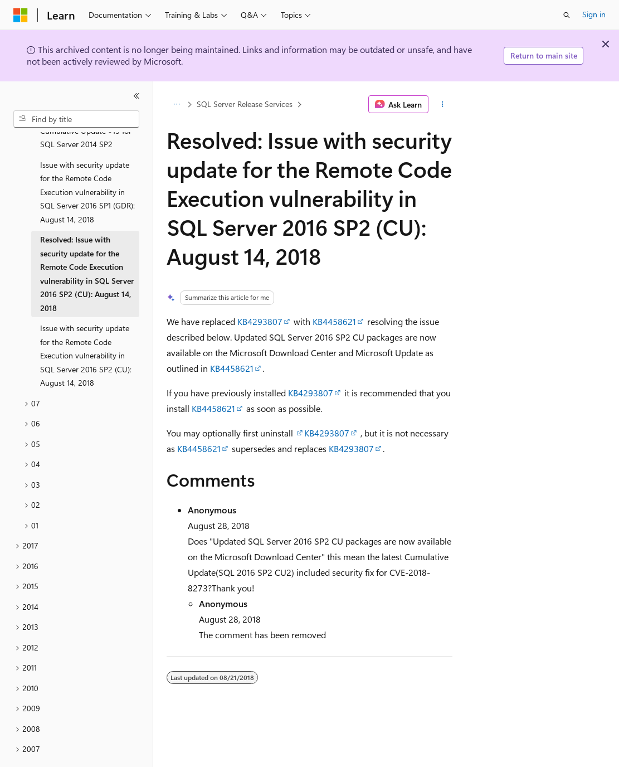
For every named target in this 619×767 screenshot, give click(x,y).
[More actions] (442, 104)
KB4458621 (334, 321)
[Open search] (566, 15)
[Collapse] (136, 96)
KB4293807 (259, 321)
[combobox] (76, 119)
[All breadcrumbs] (176, 104)
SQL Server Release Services (245, 104)
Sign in (594, 14)
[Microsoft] (20, 15)
